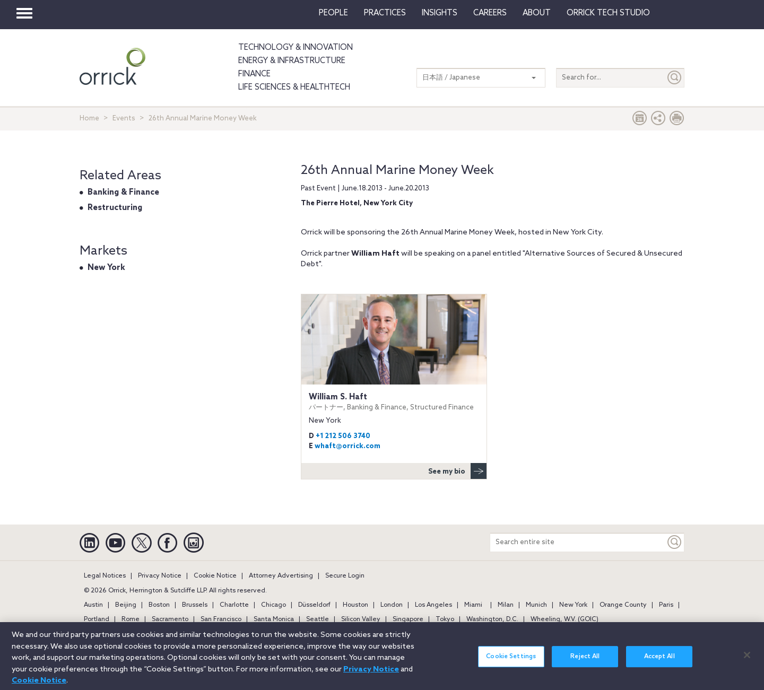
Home (89, 119)
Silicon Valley (360, 619)
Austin (93, 605)
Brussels (194, 605)
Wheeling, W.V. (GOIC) (564, 619)
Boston (159, 605)
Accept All (659, 662)
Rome (130, 619)
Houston (355, 605)
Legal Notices (105, 576)
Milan (506, 605)
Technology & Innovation (295, 48)
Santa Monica (274, 619)
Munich (536, 605)
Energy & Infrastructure (291, 61)
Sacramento (170, 619)
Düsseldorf (314, 605)
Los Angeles (433, 605)
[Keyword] (674, 542)
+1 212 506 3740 (343, 436)
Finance (254, 74)
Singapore (408, 619)
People (333, 13)
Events (123, 119)
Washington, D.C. (492, 619)
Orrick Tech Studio (608, 13)
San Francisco (221, 619)
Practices (385, 13)
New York (106, 268)
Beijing (125, 605)
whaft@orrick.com (347, 446)
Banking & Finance (123, 192)
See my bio (457, 471)
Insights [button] (439, 13)
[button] (658, 120)
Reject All (585, 662)
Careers (490, 13)
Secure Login (344, 576)
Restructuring (115, 208)
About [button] (537, 13)
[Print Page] (677, 120)
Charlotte (234, 605)
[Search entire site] (578, 542)
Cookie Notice (215, 576)
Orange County (623, 605)
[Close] (747, 660)
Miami (473, 605)
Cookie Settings (511, 662)
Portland (96, 619)
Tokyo (445, 619)
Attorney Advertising (281, 576)
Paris (666, 605)
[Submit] (674, 78)
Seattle (317, 619)
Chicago (273, 605)
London (391, 605)
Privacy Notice (159, 576)
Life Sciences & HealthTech (294, 87)
